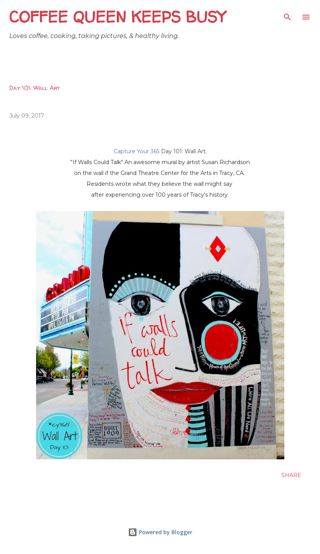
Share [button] (291, 475)
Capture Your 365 (136, 151)
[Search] (287, 14)
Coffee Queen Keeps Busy (117, 17)
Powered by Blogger (160, 532)
